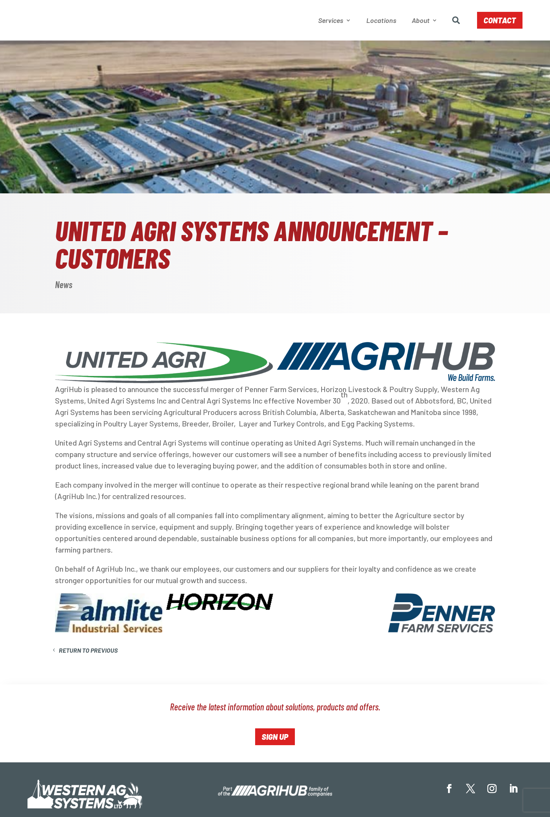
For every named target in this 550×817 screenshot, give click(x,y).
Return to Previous (88, 651)
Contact (500, 21)
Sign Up (275, 738)
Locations (381, 21)
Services (330, 21)
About (421, 21)
